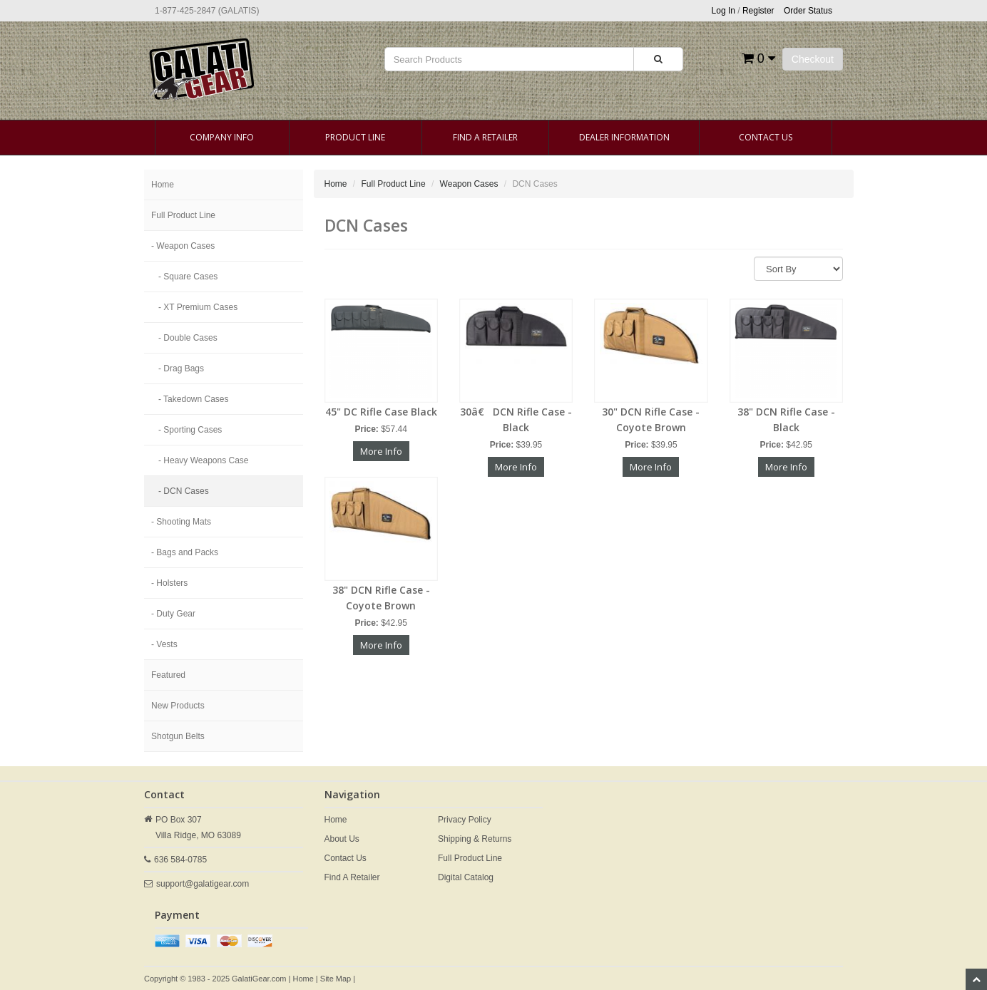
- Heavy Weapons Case (203, 460)
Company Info (222, 137)
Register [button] (758, 11)
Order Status (808, 11)
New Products (178, 706)
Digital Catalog (466, 877)
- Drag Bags (181, 368)
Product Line (355, 137)
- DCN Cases (183, 491)
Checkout (813, 59)
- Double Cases (188, 338)
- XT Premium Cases (197, 307)
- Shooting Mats (181, 522)
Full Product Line (183, 215)
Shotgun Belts (178, 736)
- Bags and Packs (184, 552)
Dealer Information (624, 137)
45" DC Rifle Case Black (381, 411)
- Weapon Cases (183, 246)
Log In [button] (723, 11)
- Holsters (169, 583)
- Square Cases (188, 277)
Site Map (335, 978)
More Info (381, 451)
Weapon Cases (469, 184)
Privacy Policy (464, 820)
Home (162, 185)
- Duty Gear (173, 614)
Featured (168, 675)
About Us (341, 839)
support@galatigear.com (202, 884)
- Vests (164, 644)
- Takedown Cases (193, 399)
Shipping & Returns (474, 839)
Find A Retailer (485, 137)
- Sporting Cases (190, 430)
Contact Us (765, 137)
